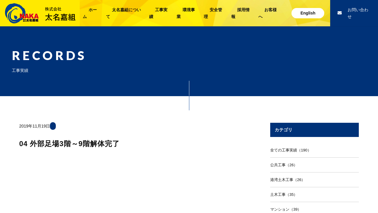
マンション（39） (285, 209)
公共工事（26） (283, 165)
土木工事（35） (283, 194)
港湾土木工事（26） (287, 180)
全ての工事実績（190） (290, 150)
